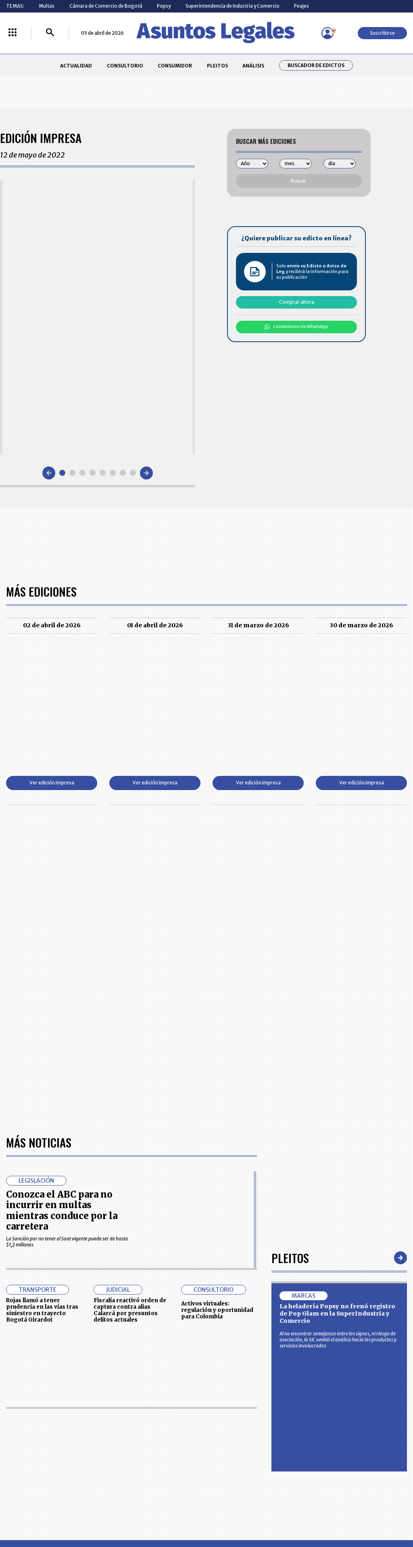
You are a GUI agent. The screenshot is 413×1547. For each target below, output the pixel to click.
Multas (46, 6)
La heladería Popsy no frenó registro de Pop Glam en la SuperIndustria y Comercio (337, 1080)
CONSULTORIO (125, 66)
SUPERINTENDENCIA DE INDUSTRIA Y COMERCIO (236, 1467)
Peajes (301, 6)
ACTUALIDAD (76, 66)
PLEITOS (217, 66)
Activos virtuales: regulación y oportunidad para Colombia (217, 1077)
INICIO (13, 1417)
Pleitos (290, 1025)
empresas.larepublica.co (170, 1513)
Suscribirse (382, 33)
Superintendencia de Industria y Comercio (233, 6)
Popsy (164, 6)
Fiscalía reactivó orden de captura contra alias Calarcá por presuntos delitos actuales (130, 1077)
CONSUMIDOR (175, 66)
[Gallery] (97, 316)
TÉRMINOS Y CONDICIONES (161, 1450)
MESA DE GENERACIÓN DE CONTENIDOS (234, 1420)
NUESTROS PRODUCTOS (158, 1435)
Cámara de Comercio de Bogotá (105, 6)
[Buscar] (50, 33)
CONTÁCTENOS (149, 1420)
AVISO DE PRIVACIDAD (233, 1435)
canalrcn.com (322, 1513)
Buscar (299, 181)
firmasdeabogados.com (254, 1513)
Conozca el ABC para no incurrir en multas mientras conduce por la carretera (61, 977)
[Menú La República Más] (12, 33)
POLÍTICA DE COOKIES (155, 1467)
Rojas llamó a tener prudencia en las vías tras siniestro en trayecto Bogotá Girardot (42, 1077)
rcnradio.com (376, 1513)
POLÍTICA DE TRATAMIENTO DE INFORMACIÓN (241, 1450)
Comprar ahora (296, 302)
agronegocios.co (97, 1513)
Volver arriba (372, 1323)
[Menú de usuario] (327, 33)
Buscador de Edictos (316, 65)
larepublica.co (38, 1513)
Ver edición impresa (51, 783)
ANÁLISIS (253, 66)
